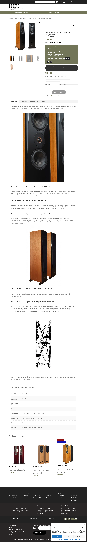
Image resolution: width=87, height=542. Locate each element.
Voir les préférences (79, 536)
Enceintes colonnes (25, 18)
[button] (84, 525)
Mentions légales (13, 528)
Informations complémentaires (29, 101)
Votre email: (34, 527)
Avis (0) (44, 101)
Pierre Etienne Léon (55, 42)
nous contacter (64, 56)
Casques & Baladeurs (53, 6)
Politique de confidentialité (62, 539)
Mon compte (79, 2)
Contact (41, 9)
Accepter (57, 536)
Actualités (34, 9)
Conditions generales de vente (16, 531)
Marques (65, 6)
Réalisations (25, 9)
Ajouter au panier (59, 92)
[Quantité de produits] (47, 92)
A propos (30, 6)
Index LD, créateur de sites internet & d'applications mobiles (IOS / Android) (31, 539)
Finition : (47, 84)
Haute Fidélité (40, 6)
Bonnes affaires (70, 2)
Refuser (68, 536)
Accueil (24, 6)
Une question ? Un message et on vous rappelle (59, 68)
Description (14, 101)
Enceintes (16, 18)
